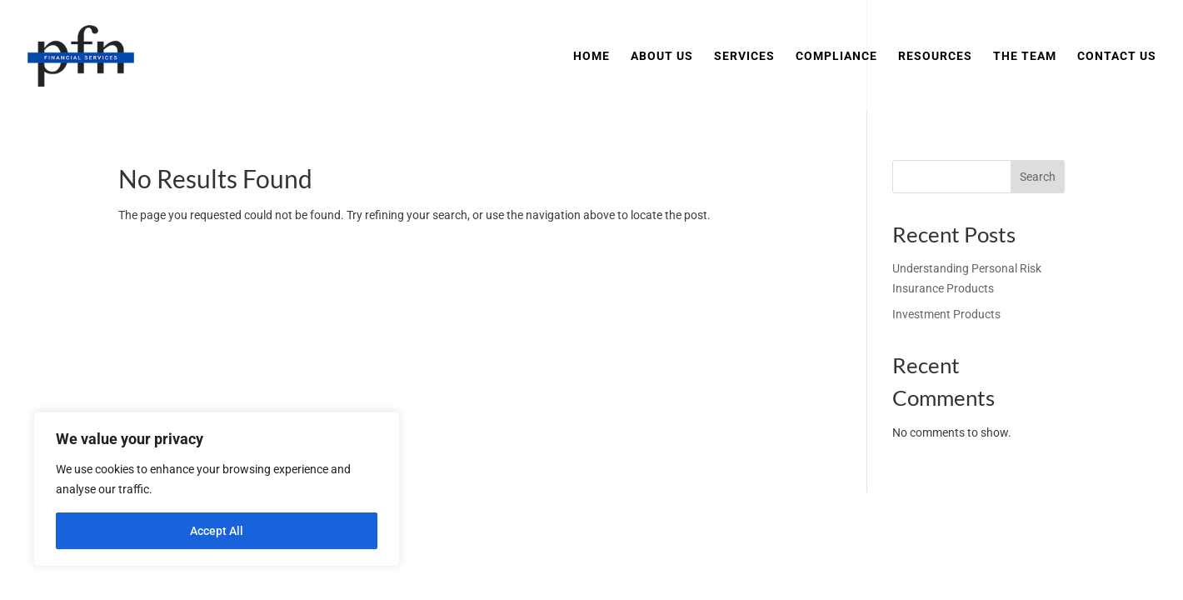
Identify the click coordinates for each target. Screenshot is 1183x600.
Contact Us (1116, 56)
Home (591, 56)
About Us (662, 56)
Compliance (836, 56)
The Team (1024, 56)
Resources (935, 56)
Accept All (216, 531)
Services (744, 56)
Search (1038, 176)
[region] (216, 489)
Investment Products (946, 314)
